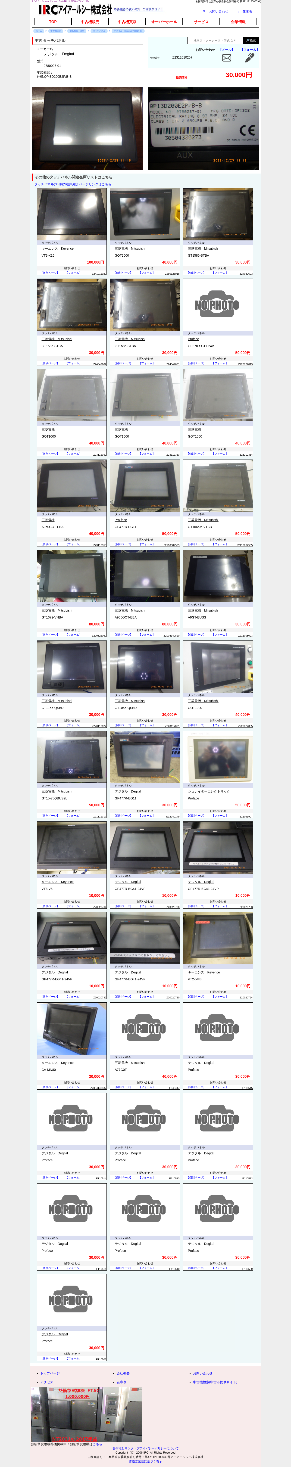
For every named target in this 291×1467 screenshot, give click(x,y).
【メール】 (227, 50)
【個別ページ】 (49, 272)
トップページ (50, 1373)
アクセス (46, 1382)
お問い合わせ (203, 1373)
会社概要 (123, 1373)
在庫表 (245, 11)
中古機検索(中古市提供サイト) (215, 1382)
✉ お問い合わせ (215, 11)
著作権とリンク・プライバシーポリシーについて (146, 1448)
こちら (97, 1444)
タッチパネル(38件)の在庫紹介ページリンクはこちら (73, 184)
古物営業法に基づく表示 (145, 1461)
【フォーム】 (250, 50)
